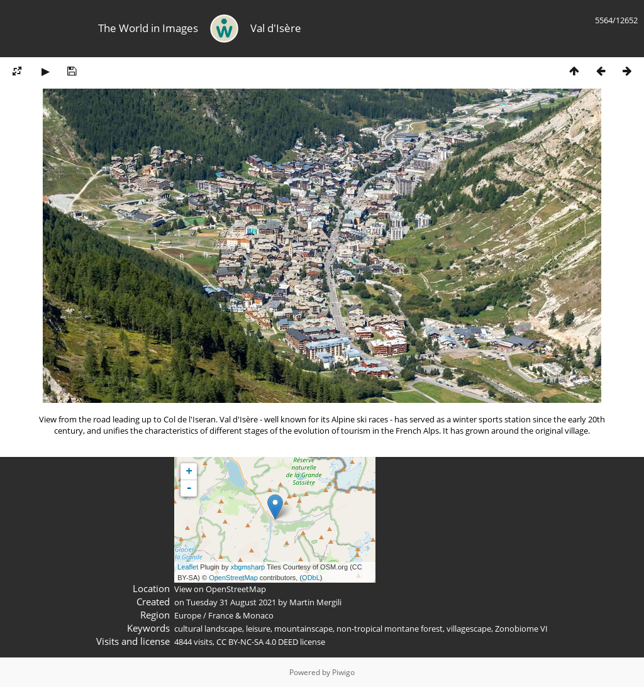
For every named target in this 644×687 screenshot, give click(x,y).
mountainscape (303, 628)
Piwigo (343, 672)
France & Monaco (241, 615)
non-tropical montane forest (389, 628)
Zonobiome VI (521, 628)
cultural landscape (208, 628)
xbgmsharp (248, 567)
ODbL (311, 577)
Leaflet (187, 567)
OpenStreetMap (233, 577)
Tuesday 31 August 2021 (231, 602)
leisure (258, 628)
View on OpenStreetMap (220, 589)
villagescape (469, 628)
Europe (187, 615)
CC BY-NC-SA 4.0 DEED (257, 641)
